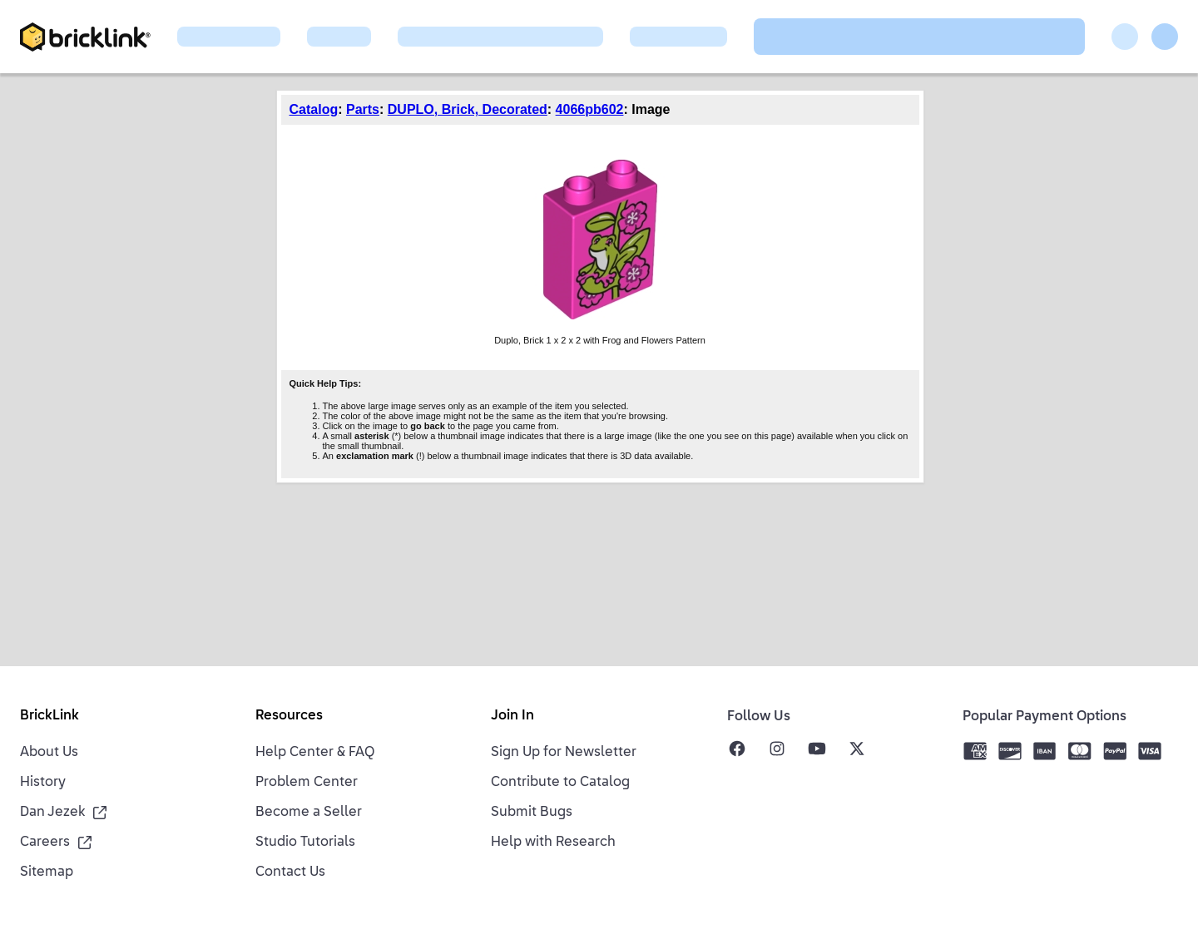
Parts (362, 109)
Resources (289, 716)
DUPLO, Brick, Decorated (467, 109)
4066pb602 (590, 109)
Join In (512, 716)
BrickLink (49, 716)
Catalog (314, 109)
